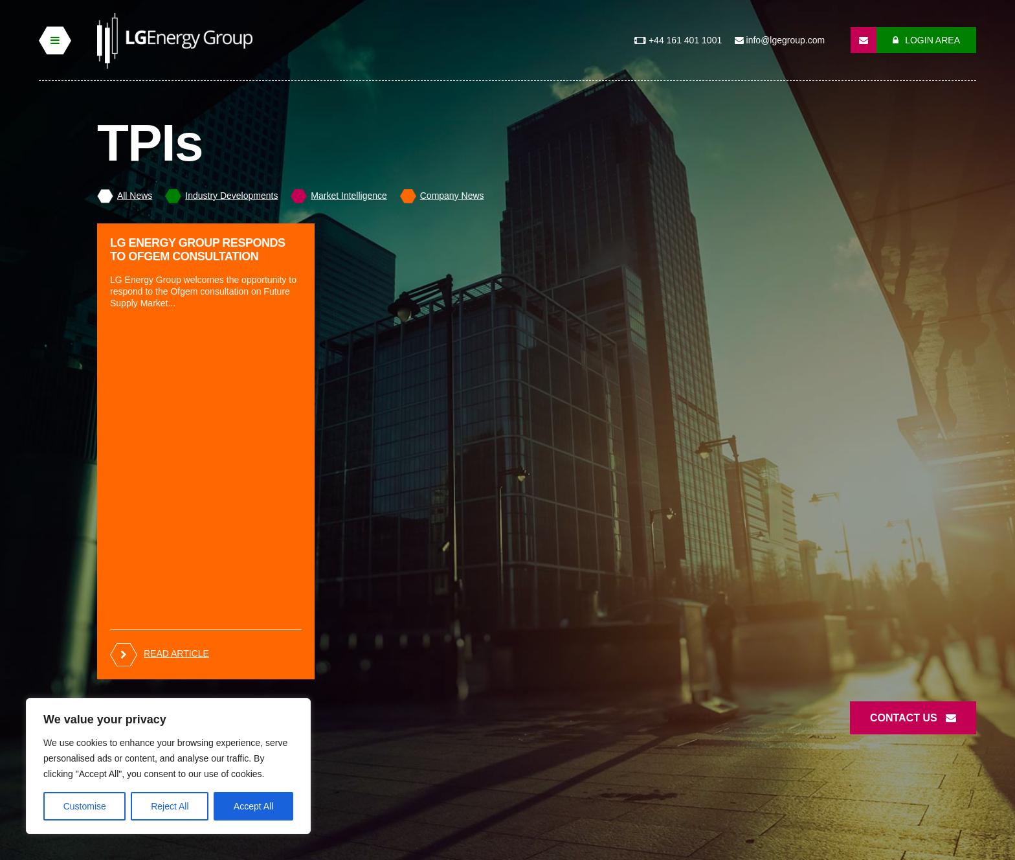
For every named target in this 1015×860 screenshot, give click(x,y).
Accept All (253, 806)
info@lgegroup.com (780, 40)
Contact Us (913, 717)
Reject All (169, 806)
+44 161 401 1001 (680, 40)
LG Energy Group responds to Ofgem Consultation (197, 250)
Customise (84, 806)
